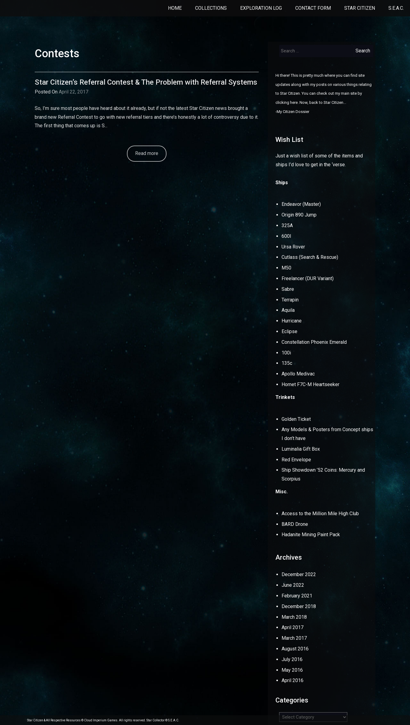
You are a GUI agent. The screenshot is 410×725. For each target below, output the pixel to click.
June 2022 (293, 585)
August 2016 (295, 649)
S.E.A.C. (396, 8)
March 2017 (294, 638)
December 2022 (299, 574)
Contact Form (313, 8)
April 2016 (292, 680)
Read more (146, 153)
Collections (211, 8)
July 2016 (292, 659)
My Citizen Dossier (293, 111)
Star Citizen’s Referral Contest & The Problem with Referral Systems (146, 82)
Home (175, 8)
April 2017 (292, 627)
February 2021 (297, 596)
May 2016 (292, 670)
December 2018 (299, 606)
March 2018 (294, 617)
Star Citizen (359, 8)
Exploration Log (261, 8)
